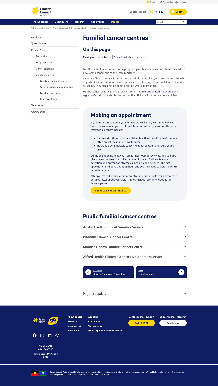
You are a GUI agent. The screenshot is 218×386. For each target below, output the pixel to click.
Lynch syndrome (48, 98)
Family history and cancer (53, 80)
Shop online (74, 330)
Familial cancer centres (100, 28)
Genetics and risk (78, 28)
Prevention (42, 56)
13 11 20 (158, 11)
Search (184, 22)
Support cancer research (173, 316)
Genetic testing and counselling (56, 86)
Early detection (44, 62)
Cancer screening (45, 68)
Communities (38, 111)
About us (151, 2)
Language (181, 2)
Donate (180, 11)
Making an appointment (97, 57)
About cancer (43, 28)
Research (72, 321)
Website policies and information (105, 330)
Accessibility (166, 2)
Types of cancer (39, 43)
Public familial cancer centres (130, 57)
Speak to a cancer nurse (109, 190)
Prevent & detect (60, 28)
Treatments (37, 105)
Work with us (95, 325)
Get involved (74, 325)
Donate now (173, 323)
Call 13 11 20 (141, 323)
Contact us (94, 321)
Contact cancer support (141, 316)
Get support (61, 21)
